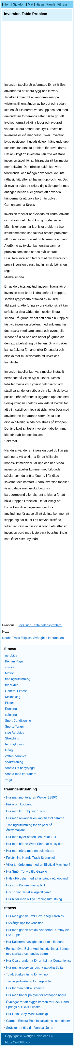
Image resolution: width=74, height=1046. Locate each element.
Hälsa (40, 4)
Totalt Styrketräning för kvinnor (27, 974)
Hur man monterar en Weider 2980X (31, 797)
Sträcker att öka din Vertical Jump (29, 1027)
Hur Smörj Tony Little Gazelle (26, 871)
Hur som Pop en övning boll (25, 885)
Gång (9, 750)
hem (7, 4)
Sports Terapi (14, 726)
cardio (9, 667)
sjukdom (19, 4)
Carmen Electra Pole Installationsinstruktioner (38, 1020)
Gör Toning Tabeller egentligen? (28, 892)
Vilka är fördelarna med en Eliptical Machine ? (38, 864)
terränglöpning (15, 744)
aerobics (11, 655)
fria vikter (11, 685)
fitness (62, 4)
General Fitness (16, 691)
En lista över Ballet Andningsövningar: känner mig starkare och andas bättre (38, 951)
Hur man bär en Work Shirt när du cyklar (34, 844)
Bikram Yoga (14, 661)
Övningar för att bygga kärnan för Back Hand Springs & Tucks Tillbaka (37, 1004)
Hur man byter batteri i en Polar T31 (31, 837)
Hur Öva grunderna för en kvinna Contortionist (38, 960)
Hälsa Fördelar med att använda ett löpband (37, 878)
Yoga (8, 780)
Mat (30, 4)
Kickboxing (12, 697)
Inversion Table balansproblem (40, 625)
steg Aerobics (14, 732)
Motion (9, 673)
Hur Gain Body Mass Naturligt (27, 1014)
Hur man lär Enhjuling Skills (25, 811)
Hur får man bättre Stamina (25, 988)
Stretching (12, 738)
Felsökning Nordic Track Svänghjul (30, 857)
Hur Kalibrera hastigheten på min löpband (35, 941)
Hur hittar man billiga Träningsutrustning (34, 899)
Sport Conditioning (18, 720)
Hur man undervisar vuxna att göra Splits (34, 967)
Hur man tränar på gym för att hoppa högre (36, 995)
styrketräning (14, 762)
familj (50, 4)
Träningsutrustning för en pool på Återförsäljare (29, 827)
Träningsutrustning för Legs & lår (29, 981)
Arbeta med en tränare (21, 774)
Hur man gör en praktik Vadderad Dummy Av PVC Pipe (37, 932)
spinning (11, 714)
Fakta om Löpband (19, 804)
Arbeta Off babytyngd (20, 768)
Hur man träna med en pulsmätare (30, 850)
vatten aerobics (15, 756)
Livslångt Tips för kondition (24, 923)
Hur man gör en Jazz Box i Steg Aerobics (35, 916)
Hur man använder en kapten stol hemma (35, 818)
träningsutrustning (17, 679)
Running (11, 708)
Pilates (9, 703)
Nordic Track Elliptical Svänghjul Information (33, 638)
